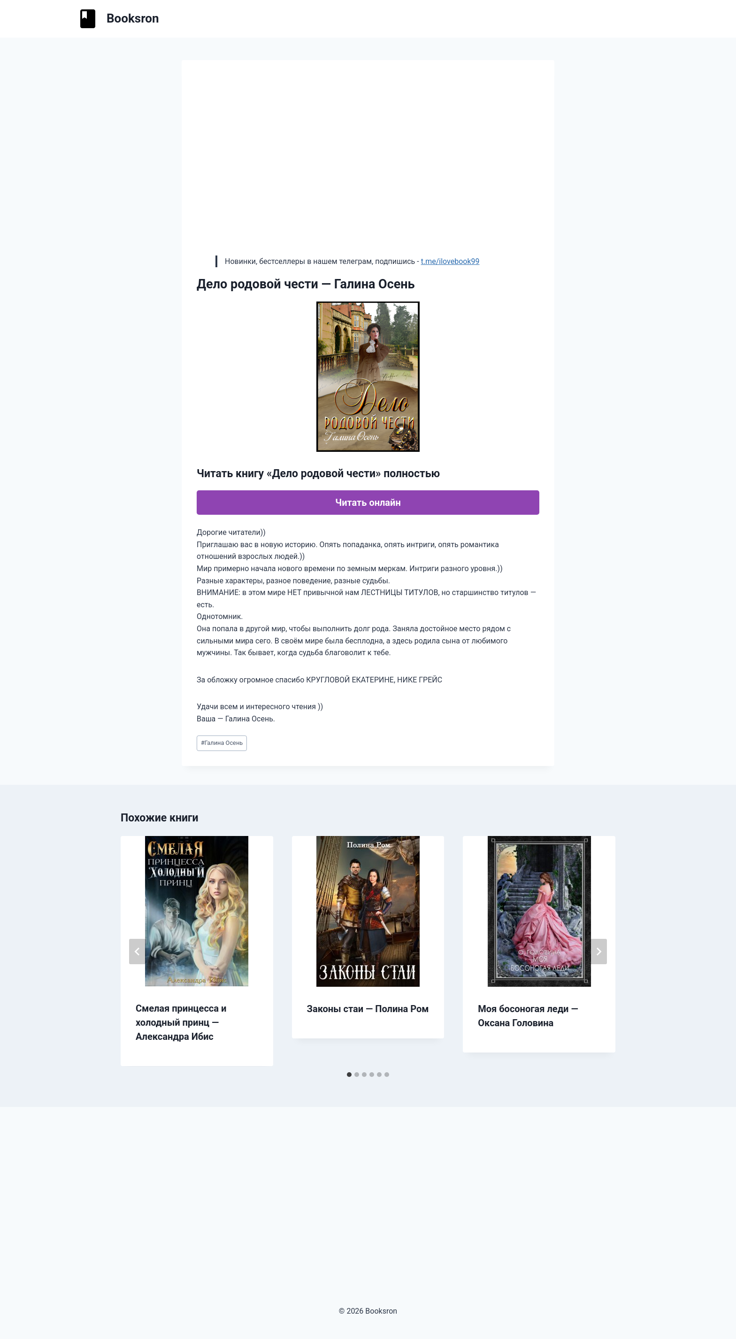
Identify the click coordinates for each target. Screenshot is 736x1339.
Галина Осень (222, 742)
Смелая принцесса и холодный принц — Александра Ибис (181, 1022)
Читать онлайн (367, 502)
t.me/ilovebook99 (450, 261)
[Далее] (598, 951)
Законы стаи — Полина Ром (368, 1008)
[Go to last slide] (137, 951)
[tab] (349, 1074)
